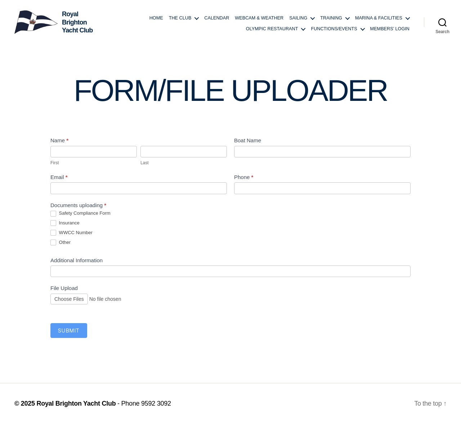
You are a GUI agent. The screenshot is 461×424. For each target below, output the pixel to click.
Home (156, 18)
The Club (180, 18)
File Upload (64, 288)
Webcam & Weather (259, 18)
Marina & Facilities (378, 18)
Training (331, 18)
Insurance (65, 223)
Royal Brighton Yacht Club (76, 403)
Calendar (216, 18)
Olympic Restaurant (272, 28)
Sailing (298, 18)
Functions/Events (334, 28)
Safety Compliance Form (80, 213)
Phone (243, 177)
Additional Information (76, 260)
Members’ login (389, 28)
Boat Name (247, 140)
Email (59, 177)
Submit (69, 330)
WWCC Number (71, 233)
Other (60, 243)
